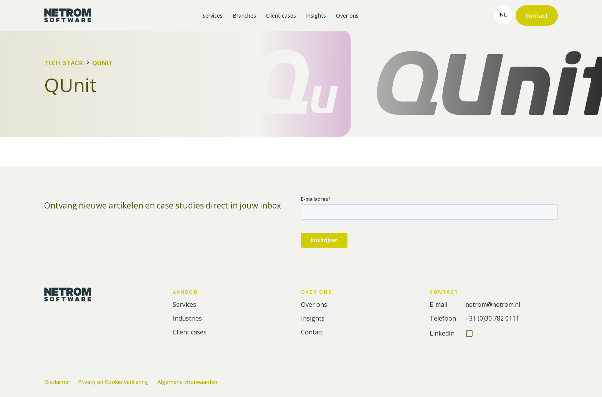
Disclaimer (57, 381)
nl (503, 14)
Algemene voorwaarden (187, 381)
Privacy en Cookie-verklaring (114, 381)
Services (212, 15)
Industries (187, 318)
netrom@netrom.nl (492, 305)
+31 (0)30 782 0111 (492, 318)
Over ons (347, 15)
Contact (537, 15)
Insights (316, 15)
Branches (244, 15)
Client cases (281, 15)
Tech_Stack (63, 63)
